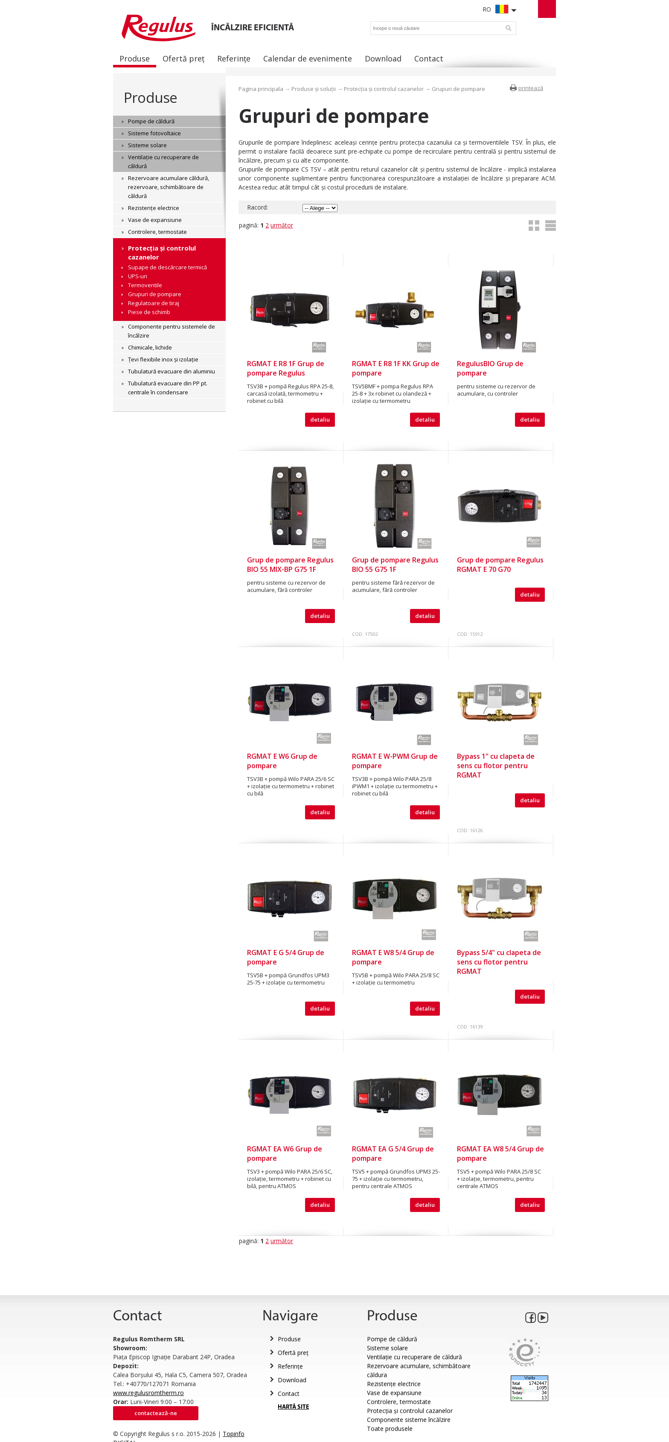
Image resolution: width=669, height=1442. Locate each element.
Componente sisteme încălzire (409, 1420)
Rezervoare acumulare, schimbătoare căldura (419, 1370)
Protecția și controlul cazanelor (384, 89)
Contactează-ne (155, 1413)
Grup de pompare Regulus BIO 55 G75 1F (395, 564)
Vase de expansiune (394, 1393)
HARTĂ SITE (293, 1407)
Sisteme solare (387, 1348)
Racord (257, 207)
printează (530, 87)
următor (282, 225)
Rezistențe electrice (394, 1384)
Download (292, 1380)
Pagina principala (261, 89)
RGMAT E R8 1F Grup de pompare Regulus (285, 368)
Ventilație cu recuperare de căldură (414, 1357)
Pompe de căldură (392, 1339)
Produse (150, 97)
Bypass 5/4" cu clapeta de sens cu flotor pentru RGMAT (499, 962)
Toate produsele (390, 1429)
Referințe (290, 1366)
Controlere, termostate (399, 1402)
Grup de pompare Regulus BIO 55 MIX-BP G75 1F (290, 564)
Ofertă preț (293, 1353)
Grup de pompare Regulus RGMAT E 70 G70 (500, 564)
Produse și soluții (313, 89)
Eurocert (525, 1352)
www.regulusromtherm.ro (148, 1393)
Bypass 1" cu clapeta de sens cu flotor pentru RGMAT (496, 766)
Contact (289, 1394)
